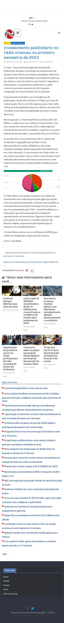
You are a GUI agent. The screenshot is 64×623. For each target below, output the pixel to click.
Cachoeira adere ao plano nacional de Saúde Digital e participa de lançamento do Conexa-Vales (31, 355)
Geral (7, 43)
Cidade (6, 581)
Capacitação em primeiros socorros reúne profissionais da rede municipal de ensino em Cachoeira (10, 358)
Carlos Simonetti (32, 62)
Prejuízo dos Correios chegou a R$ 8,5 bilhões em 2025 (30, 466)
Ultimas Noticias (18, 43)
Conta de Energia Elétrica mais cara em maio (10, 302)
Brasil (5, 577)
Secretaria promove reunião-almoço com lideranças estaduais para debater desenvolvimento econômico (52, 309)
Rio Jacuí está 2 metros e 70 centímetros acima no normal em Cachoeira (29, 254)
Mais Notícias (9, 382)
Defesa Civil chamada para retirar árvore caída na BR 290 (30, 264)
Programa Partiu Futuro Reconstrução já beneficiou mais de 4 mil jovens (51, 354)
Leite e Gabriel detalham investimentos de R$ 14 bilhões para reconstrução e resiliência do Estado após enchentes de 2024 (31, 311)
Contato (51, 612)
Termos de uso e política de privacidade (28, 612)
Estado (6, 585)
